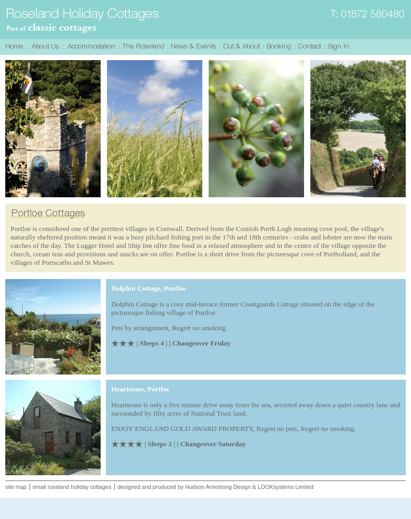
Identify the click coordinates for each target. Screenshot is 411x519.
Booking (281, 46)
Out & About (243, 46)
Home (16, 46)
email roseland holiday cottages (72, 487)
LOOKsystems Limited (286, 487)
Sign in (340, 46)
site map (15, 487)
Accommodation (92, 46)
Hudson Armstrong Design (217, 487)
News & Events (195, 46)
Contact (311, 46)
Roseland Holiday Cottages (83, 21)
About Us (46, 46)
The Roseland (145, 46)
